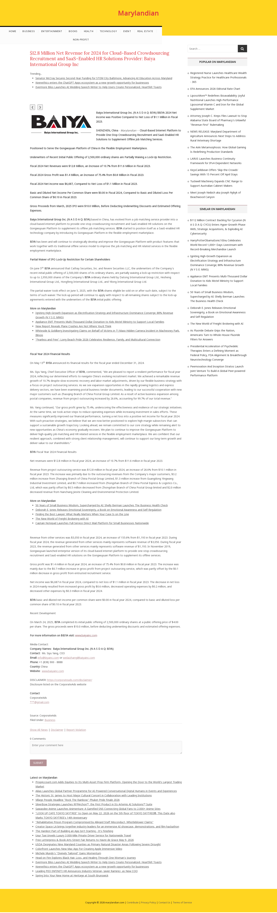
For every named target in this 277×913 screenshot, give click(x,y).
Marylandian (138, 13)
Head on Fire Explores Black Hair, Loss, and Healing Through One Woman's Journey (85, 858)
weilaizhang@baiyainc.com (79, 657)
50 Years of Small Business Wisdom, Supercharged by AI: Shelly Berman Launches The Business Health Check (101, 505)
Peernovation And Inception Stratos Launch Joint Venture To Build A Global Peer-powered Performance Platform (217, 371)
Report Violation (76, 730)
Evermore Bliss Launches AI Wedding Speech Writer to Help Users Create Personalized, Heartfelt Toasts (98, 87)
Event (174, 31)
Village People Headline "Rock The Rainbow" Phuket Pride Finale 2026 (77, 800)
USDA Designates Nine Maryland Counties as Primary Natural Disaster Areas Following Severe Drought (98, 845)
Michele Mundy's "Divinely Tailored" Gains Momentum (68, 854)
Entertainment (98, 31)
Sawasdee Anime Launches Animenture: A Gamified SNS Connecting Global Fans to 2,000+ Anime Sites (98, 809)
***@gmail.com (39, 702)
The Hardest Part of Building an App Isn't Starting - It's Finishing (74, 831)
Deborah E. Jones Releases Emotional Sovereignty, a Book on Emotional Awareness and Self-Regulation (98, 509)
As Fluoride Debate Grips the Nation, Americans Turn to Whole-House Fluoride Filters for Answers (215, 335)
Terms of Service (182, 903)
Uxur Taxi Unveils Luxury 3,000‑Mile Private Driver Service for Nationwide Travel (83, 836)
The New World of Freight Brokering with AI (62, 518)
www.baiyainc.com (53, 671)
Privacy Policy (148, 903)
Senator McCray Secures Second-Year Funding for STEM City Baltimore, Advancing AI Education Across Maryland (103, 78)
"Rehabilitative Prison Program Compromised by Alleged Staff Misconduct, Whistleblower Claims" (94, 823)
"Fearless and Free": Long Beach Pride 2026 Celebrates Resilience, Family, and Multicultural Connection (97, 339)
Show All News (39, 730)
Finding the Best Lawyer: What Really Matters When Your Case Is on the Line (82, 514)
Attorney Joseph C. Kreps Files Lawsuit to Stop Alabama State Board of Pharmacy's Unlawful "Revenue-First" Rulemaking (218, 120)
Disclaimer (57, 730)
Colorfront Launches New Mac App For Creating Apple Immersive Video (78, 849)
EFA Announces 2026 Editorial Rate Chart (215, 88)
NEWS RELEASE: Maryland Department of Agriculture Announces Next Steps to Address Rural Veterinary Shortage (218, 136)
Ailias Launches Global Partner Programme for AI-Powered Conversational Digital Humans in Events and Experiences (106, 791)
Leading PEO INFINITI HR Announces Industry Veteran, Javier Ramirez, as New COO (86, 872)
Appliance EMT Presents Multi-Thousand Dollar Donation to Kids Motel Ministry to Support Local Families (99, 321)
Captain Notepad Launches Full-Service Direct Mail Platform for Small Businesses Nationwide (92, 523)
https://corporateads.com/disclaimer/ (69, 680)
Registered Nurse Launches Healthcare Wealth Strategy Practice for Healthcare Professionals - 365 (218, 77)
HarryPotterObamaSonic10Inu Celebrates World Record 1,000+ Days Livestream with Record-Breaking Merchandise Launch (216, 245)
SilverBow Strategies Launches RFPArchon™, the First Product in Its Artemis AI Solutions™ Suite (93, 805)
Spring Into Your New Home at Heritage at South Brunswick (71, 876)
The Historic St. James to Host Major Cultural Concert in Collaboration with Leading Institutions (93, 796)
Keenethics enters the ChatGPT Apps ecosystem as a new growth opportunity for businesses (92, 82)
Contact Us (164, 903)
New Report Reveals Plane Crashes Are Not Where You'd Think (73, 326)
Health (135, 31)
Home (59, 31)
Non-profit (214, 31)
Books (119, 31)
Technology (154, 31)
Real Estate (192, 31)
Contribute (133, 903)
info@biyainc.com (48, 657)
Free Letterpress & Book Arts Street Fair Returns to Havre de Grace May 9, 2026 (84, 840)
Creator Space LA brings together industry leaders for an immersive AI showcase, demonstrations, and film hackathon (107, 827)
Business (75, 31)
